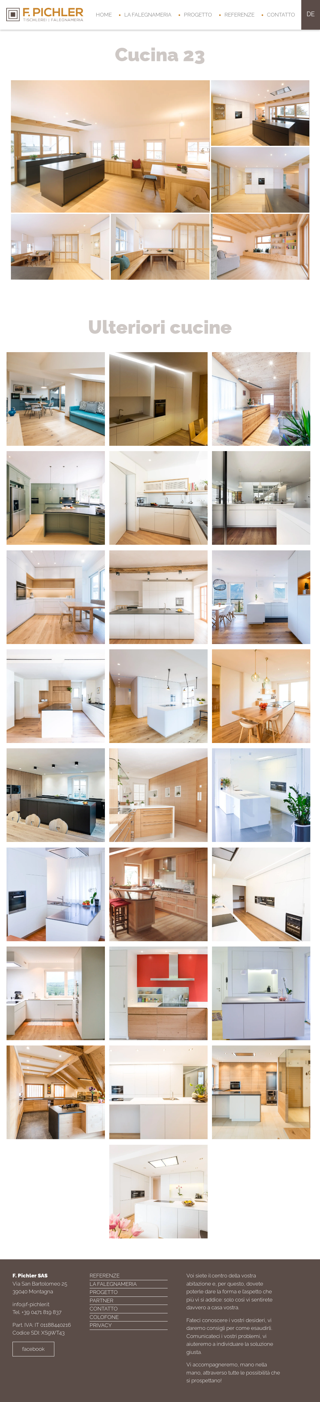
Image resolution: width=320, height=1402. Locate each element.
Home (104, 15)
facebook (33, 1349)
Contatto (281, 15)
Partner (101, 1300)
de (311, 14)
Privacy (101, 1325)
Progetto (198, 15)
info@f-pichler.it (30, 1304)
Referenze (239, 15)
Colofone (104, 1317)
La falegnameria (147, 15)
